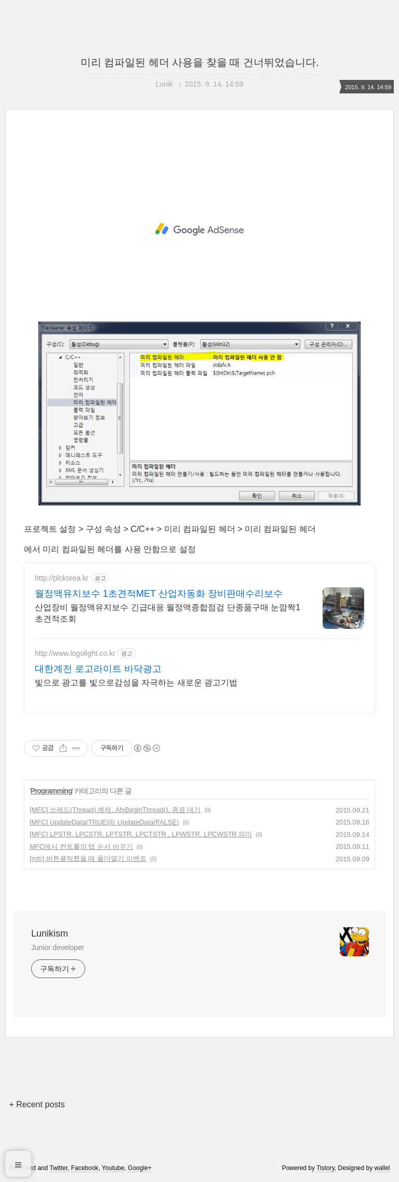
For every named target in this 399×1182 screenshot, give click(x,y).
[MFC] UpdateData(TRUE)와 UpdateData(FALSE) (104, 822)
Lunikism (49, 933)
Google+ (140, 1168)
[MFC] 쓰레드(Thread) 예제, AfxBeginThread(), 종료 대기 (115, 810)
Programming (51, 791)
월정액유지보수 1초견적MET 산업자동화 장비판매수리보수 (159, 593)
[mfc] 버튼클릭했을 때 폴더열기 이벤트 (88, 858)
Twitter (58, 1168)
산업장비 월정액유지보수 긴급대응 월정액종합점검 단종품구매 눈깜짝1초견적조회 (167, 613)
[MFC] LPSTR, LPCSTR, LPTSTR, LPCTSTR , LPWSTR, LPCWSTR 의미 (141, 834)
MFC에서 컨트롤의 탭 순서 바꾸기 (81, 846)
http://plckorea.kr (62, 578)
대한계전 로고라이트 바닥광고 (98, 669)
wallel (382, 1168)
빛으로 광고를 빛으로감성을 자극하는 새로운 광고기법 (136, 682)
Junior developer (57, 947)
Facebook (85, 1168)
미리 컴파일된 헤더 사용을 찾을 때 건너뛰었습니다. (200, 62)
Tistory (325, 1168)
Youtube (113, 1168)
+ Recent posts (36, 1104)
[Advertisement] (199, 229)
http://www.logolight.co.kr (75, 653)
